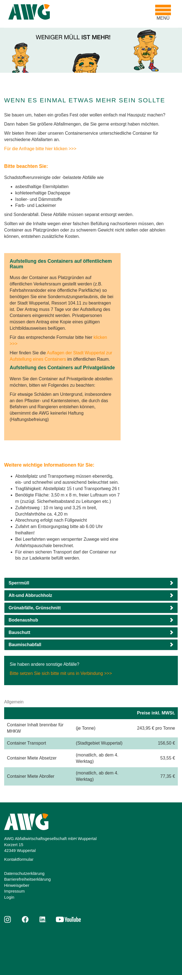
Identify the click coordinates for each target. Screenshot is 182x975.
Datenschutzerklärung (24, 873)
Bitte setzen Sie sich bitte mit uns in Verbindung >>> (61, 673)
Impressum (14, 891)
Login (9, 897)
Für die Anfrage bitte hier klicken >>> (40, 148)
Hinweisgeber (16, 885)
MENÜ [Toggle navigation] (164, 12)
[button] (91, 583)
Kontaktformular (18, 859)
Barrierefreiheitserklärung (27, 879)
